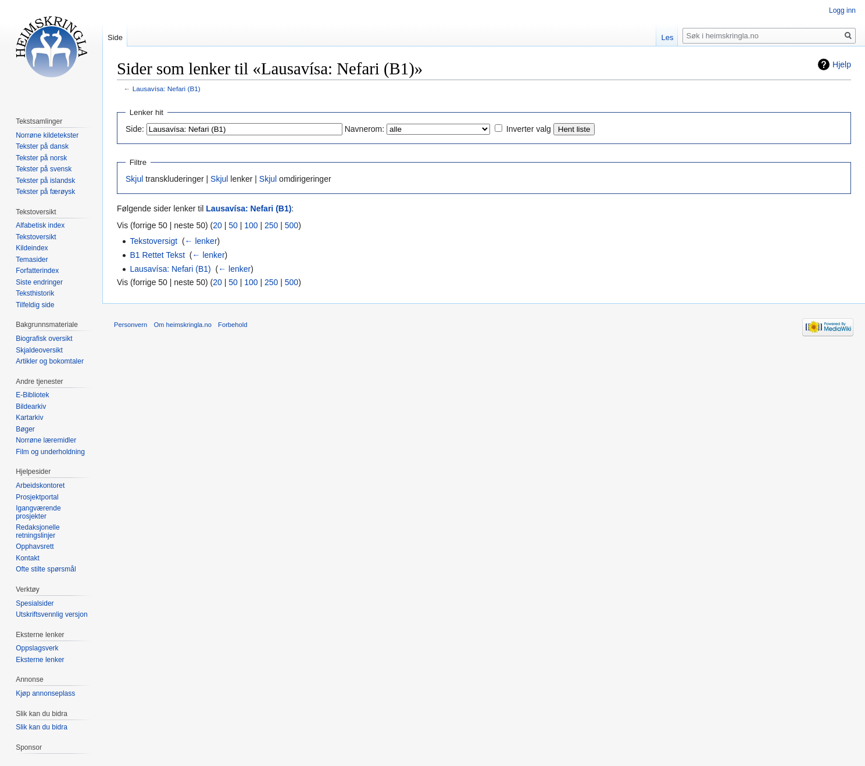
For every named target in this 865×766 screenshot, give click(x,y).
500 (291, 225)
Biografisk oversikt (44, 339)
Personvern (130, 324)
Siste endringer (39, 282)
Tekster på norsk (41, 158)
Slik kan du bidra (41, 727)
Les (667, 37)
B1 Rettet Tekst (157, 255)
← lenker (201, 241)
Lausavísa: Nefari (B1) (167, 88)
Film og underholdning (50, 452)
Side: (135, 129)
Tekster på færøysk (45, 192)
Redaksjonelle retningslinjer (37, 531)
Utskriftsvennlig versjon (51, 614)
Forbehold (232, 324)
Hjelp (841, 64)
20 (217, 225)
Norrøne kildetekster (47, 135)
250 (271, 225)
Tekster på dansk (42, 146)
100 (251, 225)
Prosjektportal (37, 497)
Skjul (134, 179)
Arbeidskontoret (40, 485)
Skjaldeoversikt (39, 350)
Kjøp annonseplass (45, 693)
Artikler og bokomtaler (50, 361)
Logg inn (842, 10)
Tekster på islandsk (45, 181)
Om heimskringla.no (182, 324)
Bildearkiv (31, 406)
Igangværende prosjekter (38, 512)
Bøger (25, 429)
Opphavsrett (34, 546)
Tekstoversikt (36, 237)
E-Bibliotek (32, 395)
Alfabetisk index (40, 225)
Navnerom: (364, 129)
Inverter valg (528, 129)
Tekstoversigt (153, 241)
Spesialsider (34, 603)
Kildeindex (32, 248)
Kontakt (28, 558)
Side (115, 37)
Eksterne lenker (40, 660)
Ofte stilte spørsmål (46, 569)
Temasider (32, 260)
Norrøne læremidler (46, 440)
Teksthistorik (35, 293)
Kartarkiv (29, 417)
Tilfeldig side (35, 305)
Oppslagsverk (37, 648)
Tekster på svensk (44, 169)
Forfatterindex (37, 271)
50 (233, 225)
